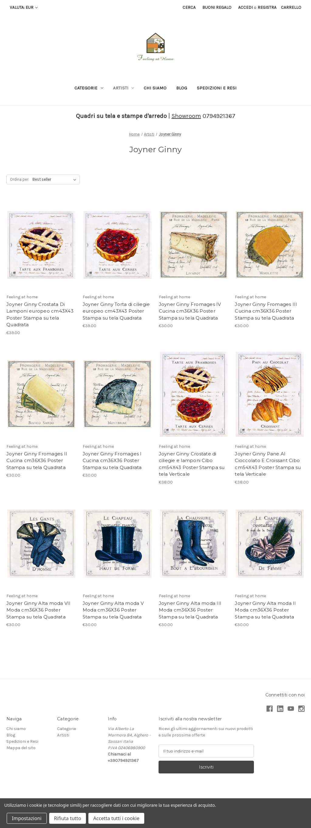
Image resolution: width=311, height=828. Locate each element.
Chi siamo (155, 88)
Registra (267, 7)
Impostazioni (27, 818)
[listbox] (56, 179)
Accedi (245, 7)
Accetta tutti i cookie (116, 818)
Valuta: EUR (24, 7)
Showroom (186, 115)
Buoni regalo (216, 7)
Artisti (123, 88)
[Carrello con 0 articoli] (291, 7)
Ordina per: (19, 179)
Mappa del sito (21, 747)
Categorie (88, 88)
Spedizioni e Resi (217, 88)
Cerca (189, 7)
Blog (181, 88)
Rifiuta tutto (67, 818)
